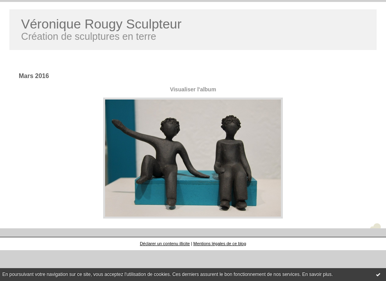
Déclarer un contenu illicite (165, 243)
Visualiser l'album (193, 89)
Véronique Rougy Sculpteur (101, 24)
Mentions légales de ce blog (219, 243)
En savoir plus (316, 274)
